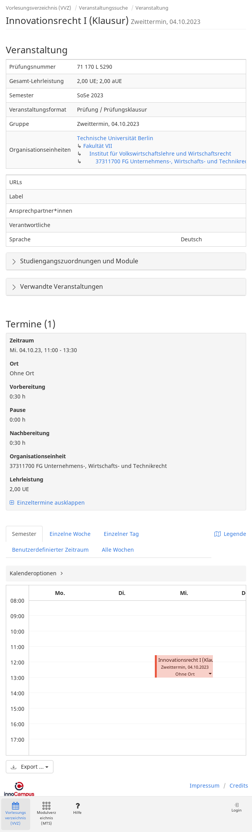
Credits (239, 785)
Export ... (29, 766)
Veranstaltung (151, 7)
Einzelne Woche (70, 533)
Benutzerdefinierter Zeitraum (50, 549)
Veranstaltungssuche (103, 7)
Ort (14, 363)
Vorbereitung (27, 386)
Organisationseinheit (38, 456)
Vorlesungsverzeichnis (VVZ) (38, 7)
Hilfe (77, 808)
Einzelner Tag (121, 533)
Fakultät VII (97, 145)
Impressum (204, 785)
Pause (18, 409)
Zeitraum (22, 340)
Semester (24, 533)
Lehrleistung (26, 479)
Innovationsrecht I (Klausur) (190, 660)
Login (236, 807)
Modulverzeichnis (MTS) (46, 814)
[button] (210, 673)
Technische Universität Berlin (115, 138)
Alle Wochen (118, 549)
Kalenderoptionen (34, 573)
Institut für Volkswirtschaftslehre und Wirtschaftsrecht (160, 153)
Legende (230, 533)
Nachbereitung (30, 433)
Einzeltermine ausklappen (47, 502)
